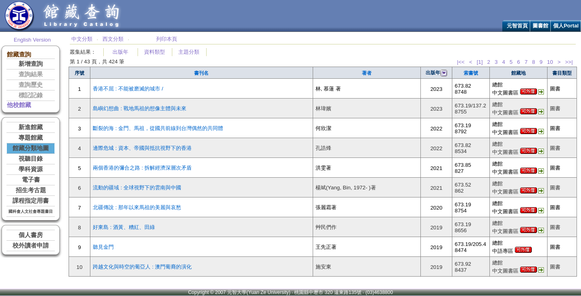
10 (550, 62)
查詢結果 (31, 74)
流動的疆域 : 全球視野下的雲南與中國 (137, 188)
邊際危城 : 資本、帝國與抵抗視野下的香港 (142, 148)
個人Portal (566, 26)
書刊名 (201, 73)
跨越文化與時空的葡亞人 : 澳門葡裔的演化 (142, 267)
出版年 (120, 52)
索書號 (471, 73)
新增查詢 (31, 64)
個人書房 (31, 235)
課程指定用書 (31, 200)
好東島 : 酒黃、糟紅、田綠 (124, 227)
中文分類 (81, 39)
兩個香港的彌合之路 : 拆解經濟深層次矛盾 (142, 168)
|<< (460, 62)
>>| (569, 62)
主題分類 (188, 52)
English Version (32, 40)
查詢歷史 (31, 85)
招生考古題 (31, 190)
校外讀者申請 (31, 245)
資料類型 (154, 52)
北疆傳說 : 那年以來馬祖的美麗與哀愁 (137, 207)
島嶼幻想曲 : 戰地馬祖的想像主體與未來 (139, 108)
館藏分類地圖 (31, 148)
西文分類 (112, 39)
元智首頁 (517, 26)
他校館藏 (19, 105)
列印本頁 (166, 39)
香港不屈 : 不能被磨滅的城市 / (128, 89)
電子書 (31, 179)
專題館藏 (31, 137)
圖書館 (540, 26)
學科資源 (31, 169)
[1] (480, 62)
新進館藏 (31, 127)
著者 (367, 73)
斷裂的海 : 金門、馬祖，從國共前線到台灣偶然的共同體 (158, 128)
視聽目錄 (31, 158)
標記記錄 (31, 95)
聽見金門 (103, 247)
